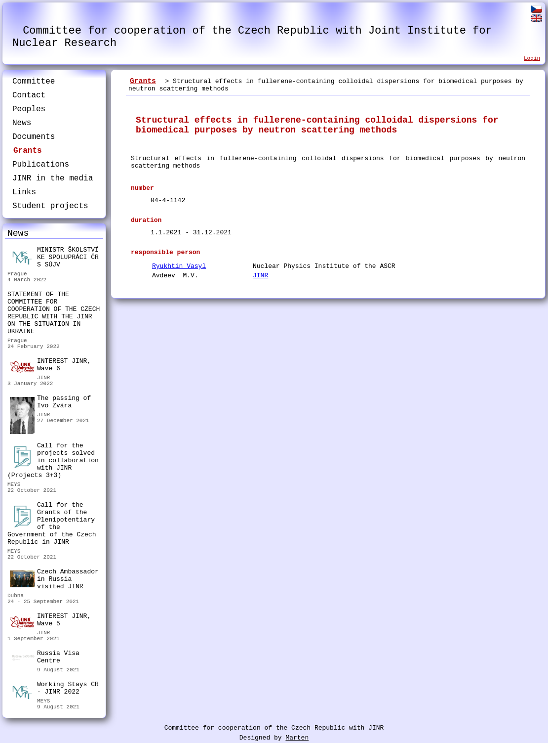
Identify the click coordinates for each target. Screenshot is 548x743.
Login (532, 58)
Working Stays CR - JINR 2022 (54, 689)
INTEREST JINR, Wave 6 (50, 365)
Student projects (50, 206)
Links (24, 192)
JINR (260, 275)
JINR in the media (52, 178)
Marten (297, 738)
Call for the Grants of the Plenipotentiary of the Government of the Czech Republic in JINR (51, 523)
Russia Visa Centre (44, 658)
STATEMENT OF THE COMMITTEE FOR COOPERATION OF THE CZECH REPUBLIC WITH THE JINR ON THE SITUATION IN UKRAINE (53, 313)
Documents (33, 136)
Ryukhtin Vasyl (179, 266)
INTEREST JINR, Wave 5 (50, 620)
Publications (40, 164)
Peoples (28, 109)
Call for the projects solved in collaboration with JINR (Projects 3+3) (53, 460)
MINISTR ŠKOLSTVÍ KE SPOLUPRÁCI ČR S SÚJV (54, 257)
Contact (28, 95)
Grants (27, 150)
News (21, 123)
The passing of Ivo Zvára (50, 403)
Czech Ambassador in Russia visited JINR (54, 579)
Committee (33, 81)
